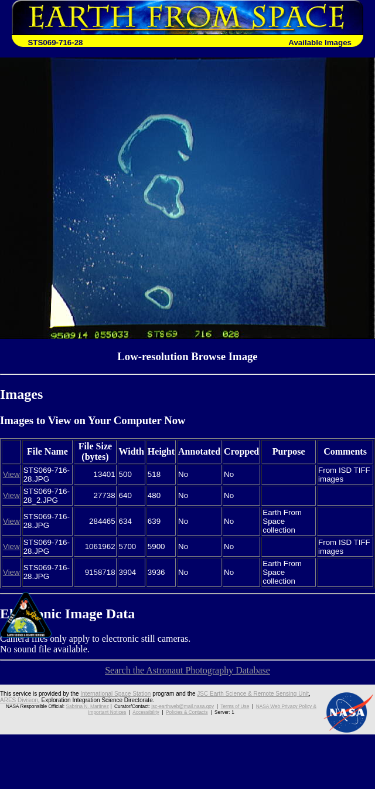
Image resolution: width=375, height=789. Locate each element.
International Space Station (115, 693)
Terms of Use (234, 706)
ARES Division (19, 700)
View (11, 474)
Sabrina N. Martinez (87, 706)
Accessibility (145, 712)
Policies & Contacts (187, 712)
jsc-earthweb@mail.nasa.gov (182, 706)
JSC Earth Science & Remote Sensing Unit (253, 693)
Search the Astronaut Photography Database (187, 670)
